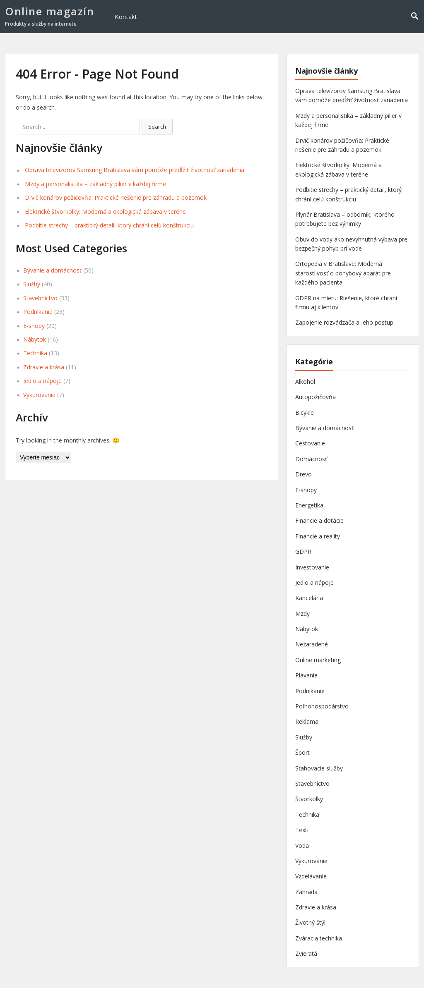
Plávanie (306, 675)
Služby (31, 284)
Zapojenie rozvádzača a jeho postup (344, 322)
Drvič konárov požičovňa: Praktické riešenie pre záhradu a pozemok (116, 197)
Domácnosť (311, 459)
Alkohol (305, 381)
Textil (302, 830)
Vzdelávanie (311, 876)
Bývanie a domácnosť (52, 270)
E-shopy (34, 326)
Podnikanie (38, 312)
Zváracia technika (318, 938)
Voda (302, 845)
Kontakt (126, 16)
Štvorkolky (309, 799)
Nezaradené (311, 644)
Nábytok (34, 339)
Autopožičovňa (315, 397)
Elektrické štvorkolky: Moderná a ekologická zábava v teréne (105, 211)
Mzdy (302, 613)
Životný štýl (310, 922)
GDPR (303, 551)
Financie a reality (317, 536)
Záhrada (306, 892)
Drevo (303, 474)
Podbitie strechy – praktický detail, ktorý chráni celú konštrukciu (109, 225)
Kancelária (309, 598)
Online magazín (49, 11)
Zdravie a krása (43, 367)
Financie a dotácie (319, 520)
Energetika (309, 505)
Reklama (306, 721)
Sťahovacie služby (319, 768)
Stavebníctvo (40, 298)
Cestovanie (310, 443)
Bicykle (304, 412)
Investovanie (312, 567)
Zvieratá (306, 953)
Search (157, 126)
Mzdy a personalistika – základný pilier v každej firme (95, 184)
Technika (35, 353)
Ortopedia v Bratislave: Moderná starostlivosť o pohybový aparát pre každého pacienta (343, 273)
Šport (302, 752)
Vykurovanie (39, 395)
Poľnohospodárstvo (322, 706)
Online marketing (318, 660)
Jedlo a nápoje (42, 381)
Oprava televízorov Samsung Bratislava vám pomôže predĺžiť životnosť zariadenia (134, 170)
